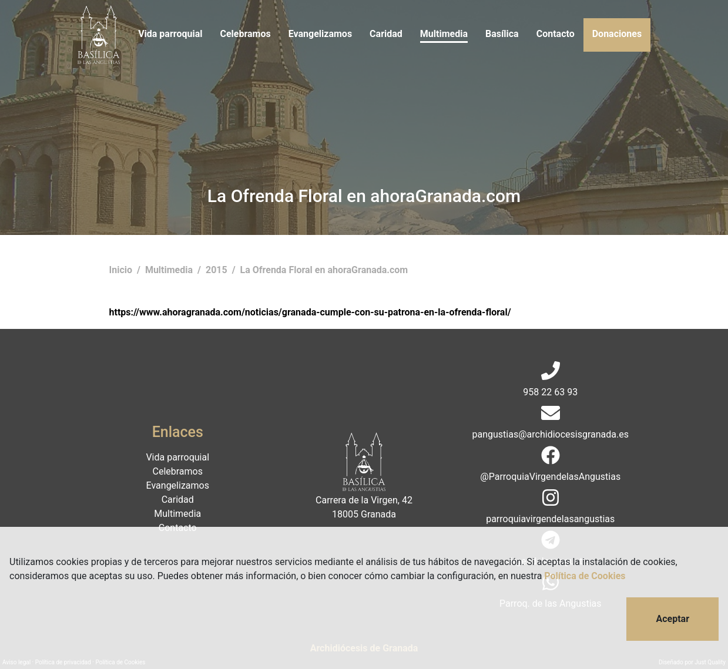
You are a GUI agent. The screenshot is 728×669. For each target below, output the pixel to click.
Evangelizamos (320, 33)
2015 (218, 269)
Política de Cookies (584, 575)
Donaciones (617, 33)
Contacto (555, 33)
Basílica (502, 33)
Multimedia (444, 33)
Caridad (386, 33)
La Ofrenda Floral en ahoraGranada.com (324, 269)
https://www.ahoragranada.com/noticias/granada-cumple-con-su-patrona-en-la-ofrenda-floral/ (310, 312)
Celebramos (245, 33)
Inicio (122, 269)
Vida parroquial (170, 33)
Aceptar (672, 618)
